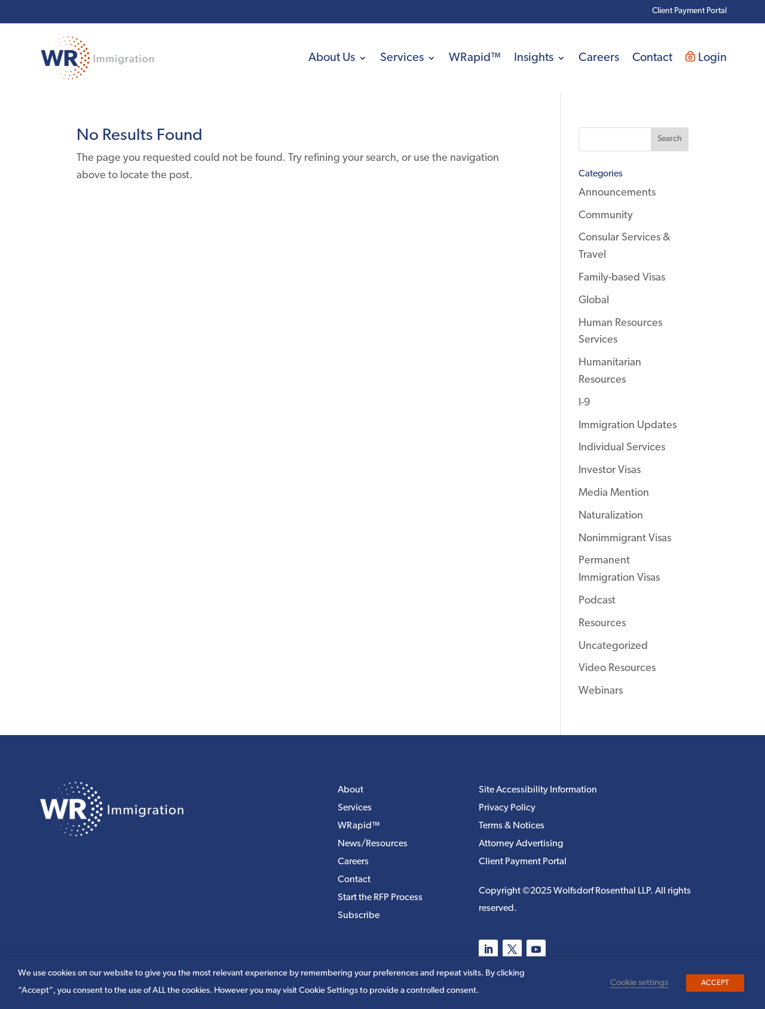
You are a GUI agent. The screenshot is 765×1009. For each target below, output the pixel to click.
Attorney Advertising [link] (521, 844)
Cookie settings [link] (639, 982)
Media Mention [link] (614, 493)
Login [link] (706, 57)
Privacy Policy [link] (507, 808)
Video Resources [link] (617, 668)
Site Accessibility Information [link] (538, 790)
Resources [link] (602, 623)
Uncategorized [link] (613, 646)
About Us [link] (331, 58)
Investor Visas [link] (610, 470)
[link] (97, 58)
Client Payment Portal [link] (689, 11)
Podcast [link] (597, 600)
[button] (669, 139)
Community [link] (606, 215)
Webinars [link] (601, 691)
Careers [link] (599, 58)
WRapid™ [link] (475, 58)
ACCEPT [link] (715, 983)
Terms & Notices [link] (511, 826)
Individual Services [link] (622, 447)
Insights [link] (533, 58)
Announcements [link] (617, 193)
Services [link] (402, 58)
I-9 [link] (584, 403)
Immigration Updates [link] (628, 425)
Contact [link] (652, 58)
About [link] (350, 790)
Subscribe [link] (359, 916)
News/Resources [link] (373, 844)
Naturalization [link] (611, 516)
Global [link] (594, 300)
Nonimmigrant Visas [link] (625, 538)
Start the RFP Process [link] (380, 898)
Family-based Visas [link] (622, 278)
